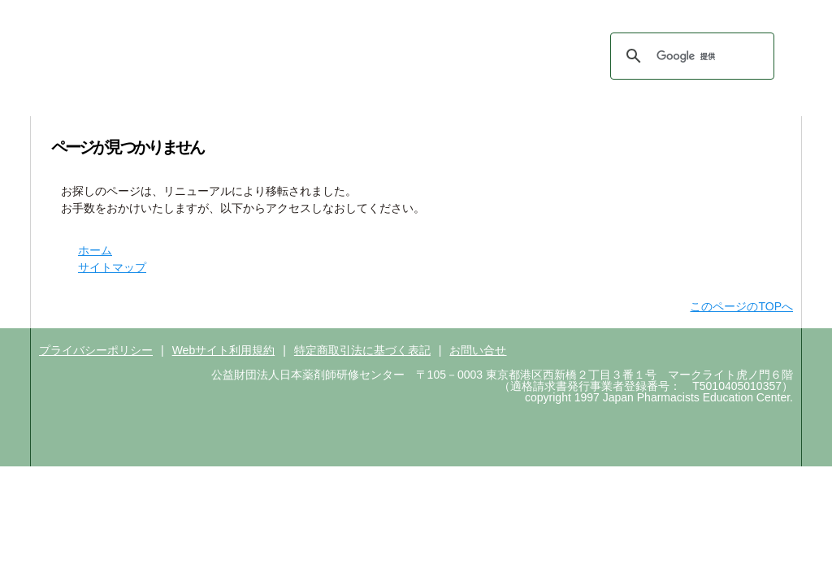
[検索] (689, 56)
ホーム (551, 66)
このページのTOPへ (741, 306)
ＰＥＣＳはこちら (657, 14)
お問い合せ (477, 350)
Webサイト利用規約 (223, 350)
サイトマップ (696, 66)
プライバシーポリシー (96, 350)
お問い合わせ (615, 66)
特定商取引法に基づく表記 (362, 350)
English (763, 66)
